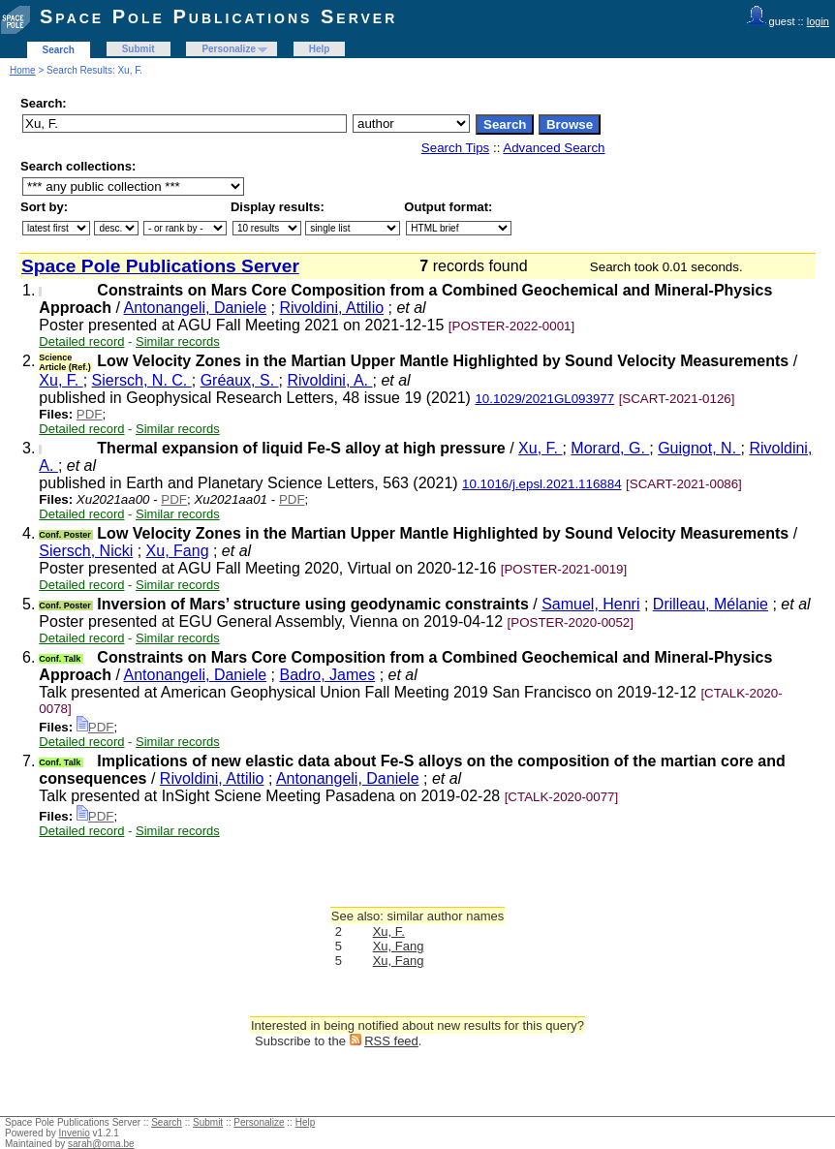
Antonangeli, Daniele (194, 307)
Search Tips (455, 147)
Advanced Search (553, 147)
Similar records (178, 341)
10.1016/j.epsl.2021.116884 (542, 484)
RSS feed (391, 1041)
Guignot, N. (699, 448)
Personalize (228, 49)
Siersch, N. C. (142, 380)
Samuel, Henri (590, 604)
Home (23, 70)
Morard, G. (610, 448)
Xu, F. (60, 380)
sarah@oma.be (101, 1143)
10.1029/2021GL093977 (544, 398)
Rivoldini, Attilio (331, 307)
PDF (90, 414)
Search (59, 50)
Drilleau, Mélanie (710, 604)
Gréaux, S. (240, 380)
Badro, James (327, 675)
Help (319, 49)
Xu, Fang (177, 551)
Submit (138, 49)
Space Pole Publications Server (218, 16)
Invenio (74, 1133)
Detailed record (81, 341)
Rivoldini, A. (329, 380)
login (818, 21)
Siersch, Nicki (86, 551)
